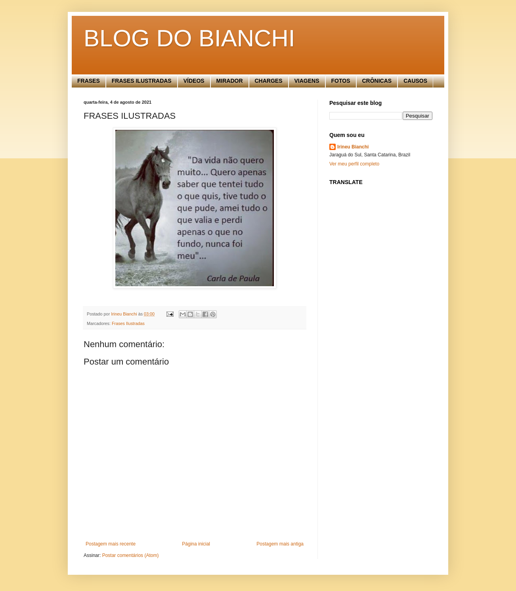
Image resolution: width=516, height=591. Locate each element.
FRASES (88, 81)
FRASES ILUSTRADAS (142, 81)
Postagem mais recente (111, 544)
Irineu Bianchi (353, 147)
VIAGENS (306, 81)
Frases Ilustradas (128, 323)
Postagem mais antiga (280, 544)
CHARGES (269, 81)
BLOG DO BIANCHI (189, 38)
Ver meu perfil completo (354, 164)
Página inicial (196, 544)
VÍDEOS (193, 81)
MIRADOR (229, 81)
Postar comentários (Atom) (130, 555)
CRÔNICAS (377, 81)
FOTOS (340, 81)
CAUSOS (415, 81)
